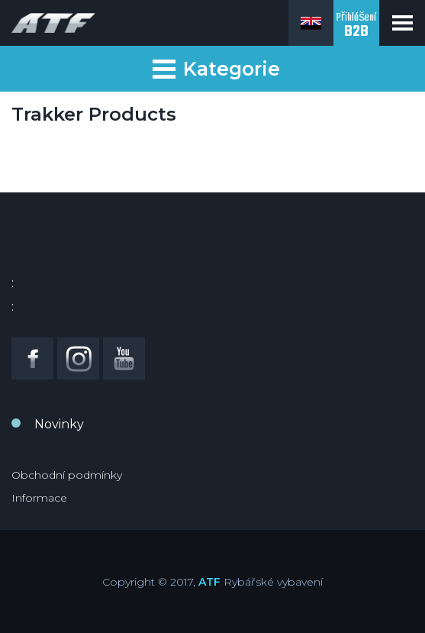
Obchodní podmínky (66, 475)
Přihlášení (356, 26)
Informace (39, 498)
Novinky (59, 424)
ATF (209, 582)
